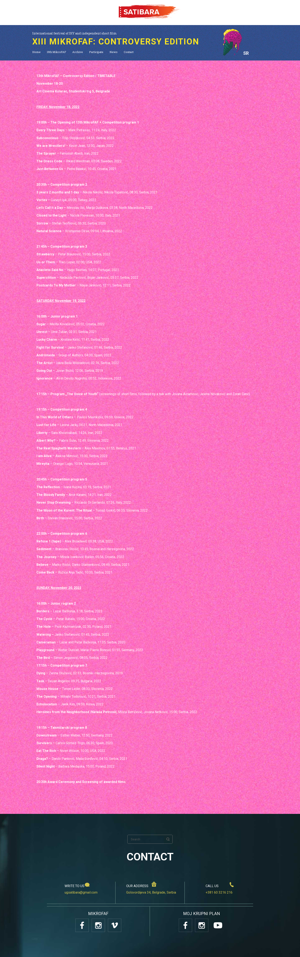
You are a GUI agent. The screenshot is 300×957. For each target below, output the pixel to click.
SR (246, 53)
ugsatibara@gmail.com (81, 892)
